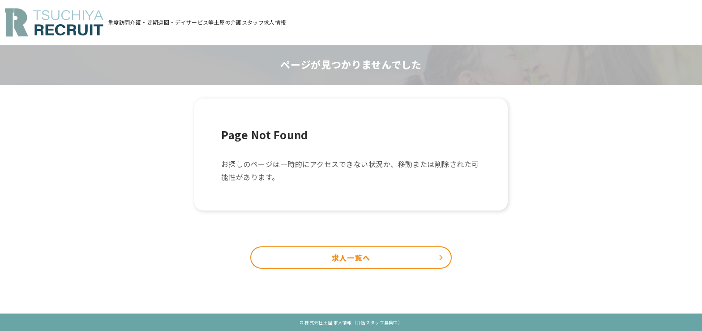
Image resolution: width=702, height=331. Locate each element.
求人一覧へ (351, 258)
